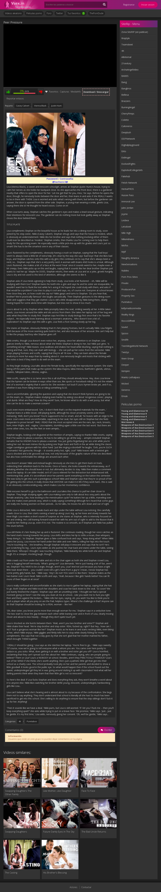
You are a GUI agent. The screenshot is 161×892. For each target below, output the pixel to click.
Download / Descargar (96, 91)
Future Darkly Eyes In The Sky (58, 831)
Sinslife (124, 339)
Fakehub (125, 176)
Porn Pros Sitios (129, 276)
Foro (49, 13)
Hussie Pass (127, 195)
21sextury (126, 63)
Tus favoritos (76, 13)
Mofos (124, 245)
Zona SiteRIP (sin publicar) (134, 31)
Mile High (126, 232)
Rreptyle (125, 38)
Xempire (125, 371)
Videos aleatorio (13, 13)
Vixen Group (127, 358)
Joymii (124, 214)
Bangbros (126, 88)
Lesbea (125, 220)
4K (20, 721)
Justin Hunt (56, 105)
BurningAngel (128, 107)
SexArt (124, 327)
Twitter (59, 13)
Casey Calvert (22, 105)
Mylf (123, 251)
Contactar (86, 887)
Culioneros (126, 126)
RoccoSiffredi (128, 320)
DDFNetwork (128, 138)
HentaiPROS (127, 188)
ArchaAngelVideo (130, 69)
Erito (123, 151)
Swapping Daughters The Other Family (18, 792)
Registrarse (128, 4)
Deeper (125, 364)
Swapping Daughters (16, 831)
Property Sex (127, 295)
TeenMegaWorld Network (134, 345)
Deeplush (126, 132)
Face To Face (88, 790)
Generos (125, 389)
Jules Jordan (127, 207)
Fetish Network (129, 182)
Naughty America (130, 258)
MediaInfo (76, 91)
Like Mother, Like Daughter (57, 790)
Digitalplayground (130, 144)
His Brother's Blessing (55, 872)
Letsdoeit (126, 226)
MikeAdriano (127, 239)
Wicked (125, 383)
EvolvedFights (128, 163)
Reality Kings (127, 314)
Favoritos (51, 91)
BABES (124, 75)
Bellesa (125, 94)
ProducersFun (128, 289)
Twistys (125, 352)
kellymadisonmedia (131, 308)
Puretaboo (32, 721)
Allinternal (126, 57)
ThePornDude (96, 13)
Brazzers (125, 101)
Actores (73, 887)
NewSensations (129, 264)
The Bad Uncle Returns (94, 831)
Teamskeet (127, 44)
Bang (124, 82)
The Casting (11, 872)
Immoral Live (128, 201)
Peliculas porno (34, 13)
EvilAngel (125, 157)
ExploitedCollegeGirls (132, 170)
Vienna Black (40, 105)
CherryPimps (127, 113)
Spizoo (124, 333)
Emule (124, 396)
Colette (125, 119)
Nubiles (125, 270)
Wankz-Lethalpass (130, 377)
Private (124, 283)
